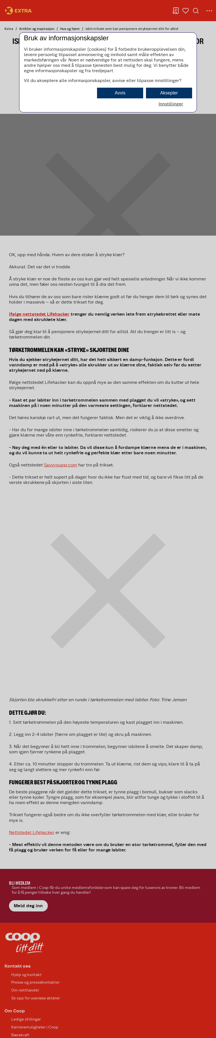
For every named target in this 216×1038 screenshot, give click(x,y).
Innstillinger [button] (171, 104)
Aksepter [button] (169, 92)
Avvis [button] (120, 92)
